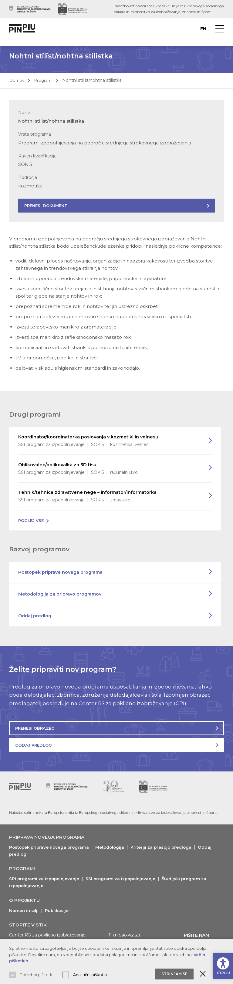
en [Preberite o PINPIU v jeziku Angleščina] (203, 28)
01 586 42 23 (127, 935)
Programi (45, 80)
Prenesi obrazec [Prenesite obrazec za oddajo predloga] (34, 728)
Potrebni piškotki (36, 974)
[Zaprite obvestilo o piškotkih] (203, 974)
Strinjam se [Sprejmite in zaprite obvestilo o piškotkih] (174, 974)
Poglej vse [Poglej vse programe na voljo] (31, 521)
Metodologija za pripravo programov (61, 595)
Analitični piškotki (90, 974)
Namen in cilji (24, 910)
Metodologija (114, 847)
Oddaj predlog (35, 616)
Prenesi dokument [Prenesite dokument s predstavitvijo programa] (45, 205)
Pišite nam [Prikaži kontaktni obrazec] (198, 935)
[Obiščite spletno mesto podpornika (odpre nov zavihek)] (30, 9)
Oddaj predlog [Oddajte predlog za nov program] (33, 745)
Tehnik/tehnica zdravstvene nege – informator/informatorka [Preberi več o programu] (109, 497)
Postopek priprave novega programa (61, 573)
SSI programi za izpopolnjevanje (124, 879)
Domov (17, 80)
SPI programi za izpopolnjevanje (45, 879)
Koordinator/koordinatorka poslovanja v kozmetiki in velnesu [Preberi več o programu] (109, 441)
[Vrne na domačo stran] (23, 28)
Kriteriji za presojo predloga (166, 847)
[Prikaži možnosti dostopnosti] (222, 964)
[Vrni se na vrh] (20, 787)
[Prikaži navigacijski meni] (220, 29)
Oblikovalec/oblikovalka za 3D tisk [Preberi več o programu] (109, 469)
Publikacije (58, 910)
